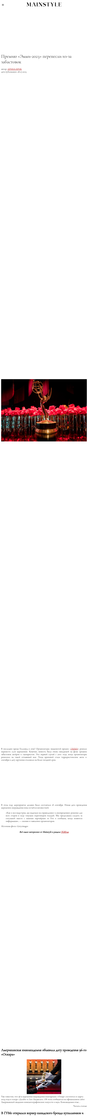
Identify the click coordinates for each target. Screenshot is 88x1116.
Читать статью (80, 1106)
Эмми (74, 748)
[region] (44, 28)
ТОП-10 (65, 832)
